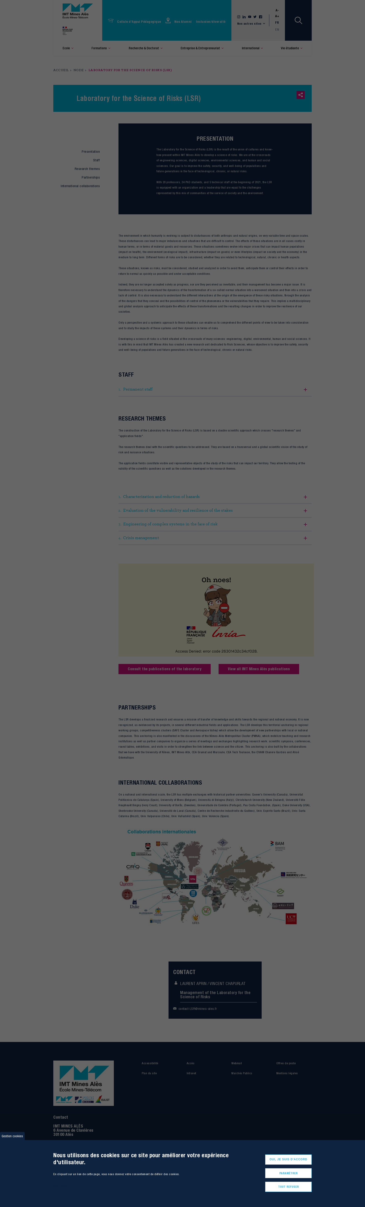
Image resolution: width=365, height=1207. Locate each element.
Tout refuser (288, 1186)
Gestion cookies (12, 1136)
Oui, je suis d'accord (289, 1159)
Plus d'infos (60, 1185)
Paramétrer (288, 1173)
